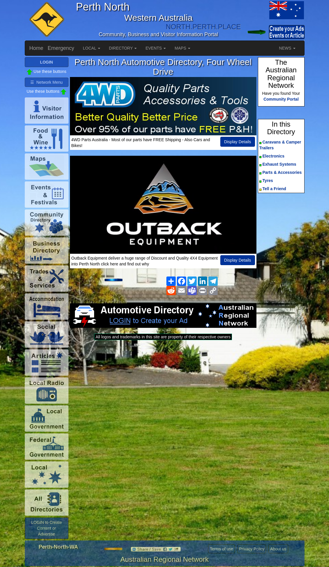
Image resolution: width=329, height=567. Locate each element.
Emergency (61, 48)
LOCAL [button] (91, 48)
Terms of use (221, 549)
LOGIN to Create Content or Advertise (46, 528)
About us (278, 549)
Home (36, 48)
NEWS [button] (287, 48)
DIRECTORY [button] (123, 48)
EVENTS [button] (155, 48)
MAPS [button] (182, 48)
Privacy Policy (251, 549)
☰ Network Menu (46, 82)
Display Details (237, 141)
